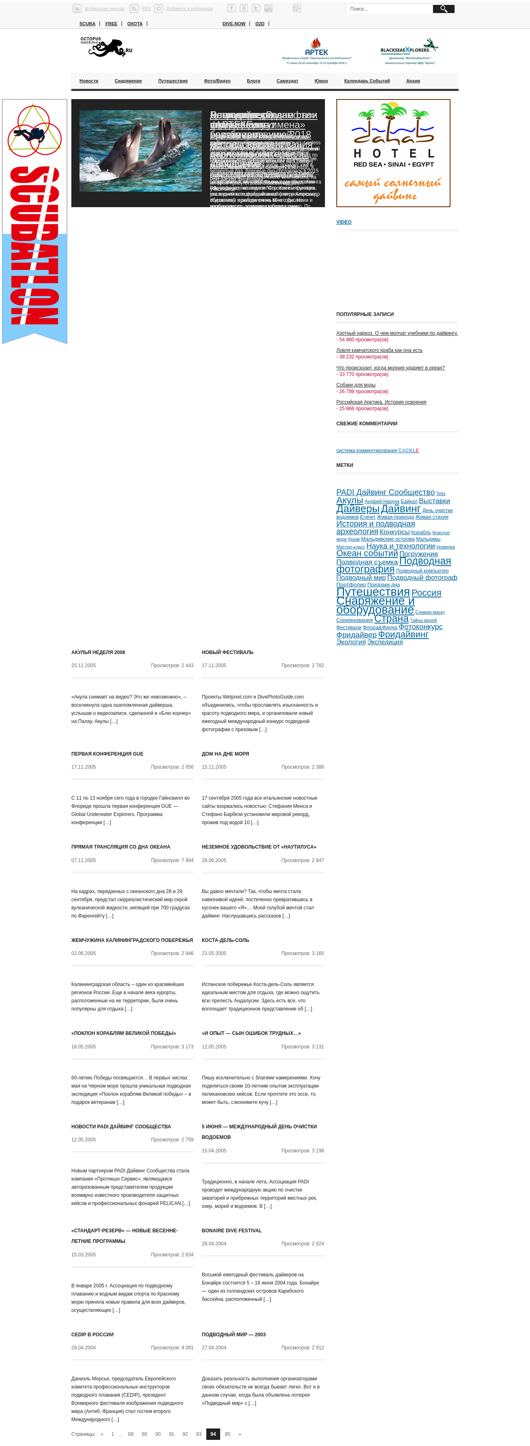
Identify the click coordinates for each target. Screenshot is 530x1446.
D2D (260, 23)
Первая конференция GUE (107, 754)
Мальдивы (428, 539)
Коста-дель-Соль (225, 940)
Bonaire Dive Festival (232, 1231)
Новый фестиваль (228, 652)
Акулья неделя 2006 (98, 652)
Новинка (445, 546)
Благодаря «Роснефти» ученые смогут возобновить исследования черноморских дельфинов (263, 139)
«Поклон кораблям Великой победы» (123, 1033)
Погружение (419, 554)
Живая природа (395, 517)
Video (343, 222)
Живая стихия (431, 517)
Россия (426, 593)
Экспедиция (385, 642)
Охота (135, 23)
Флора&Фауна (380, 627)
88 (130, 1434)
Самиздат (287, 80)
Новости (89, 80)
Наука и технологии (401, 546)
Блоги (254, 80)
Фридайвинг (403, 634)
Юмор (321, 80)
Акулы (349, 500)
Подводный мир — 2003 (234, 1335)
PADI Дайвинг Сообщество (385, 492)
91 (171, 1434)
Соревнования (354, 620)
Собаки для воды (355, 385)
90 (158, 1434)
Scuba (87, 23)
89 (144, 1434)
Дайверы (358, 508)
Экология (351, 642)
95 (227, 1434)
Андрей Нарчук (381, 501)
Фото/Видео (217, 80)
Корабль (421, 532)
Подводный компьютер (422, 571)
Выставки (434, 501)
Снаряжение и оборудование (375, 605)
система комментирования (377, 450)
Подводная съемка (367, 562)
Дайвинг (401, 508)
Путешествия (173, 80)
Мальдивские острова (388, 539)
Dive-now (234, 23)
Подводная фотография (393, 565)
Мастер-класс (350, 546)
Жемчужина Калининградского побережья (132, 940)
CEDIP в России (92, 1335)
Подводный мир (361, 577)
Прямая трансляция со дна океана (120, 847)
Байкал (409, 501)
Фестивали (348, 627)
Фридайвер (356, 634)
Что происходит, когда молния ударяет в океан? (390, 368)
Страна (391, 618)
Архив (413, 80)
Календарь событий (367, 80)
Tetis (441, 493)
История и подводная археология (375, 527)
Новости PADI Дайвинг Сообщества (121, 1127)
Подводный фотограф (422, 577)
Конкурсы (395, 532)
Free (111, 23)
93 (198, 1434)
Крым (354, 539)
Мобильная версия (104, 8)
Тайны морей (423, 620)
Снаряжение (128, 80)
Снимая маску (430, 612)
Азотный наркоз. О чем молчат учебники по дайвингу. (397, 333)
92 (185, 1434)
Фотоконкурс (421, 626)
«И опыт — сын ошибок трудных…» (251, 1033)
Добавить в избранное (189, 8)
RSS (146, 8)
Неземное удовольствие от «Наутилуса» (259, 847)
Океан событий (367, 553)
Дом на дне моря (225, 754)
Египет (367, 517)
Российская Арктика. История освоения (381, 402)
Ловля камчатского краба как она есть (379, 350)
